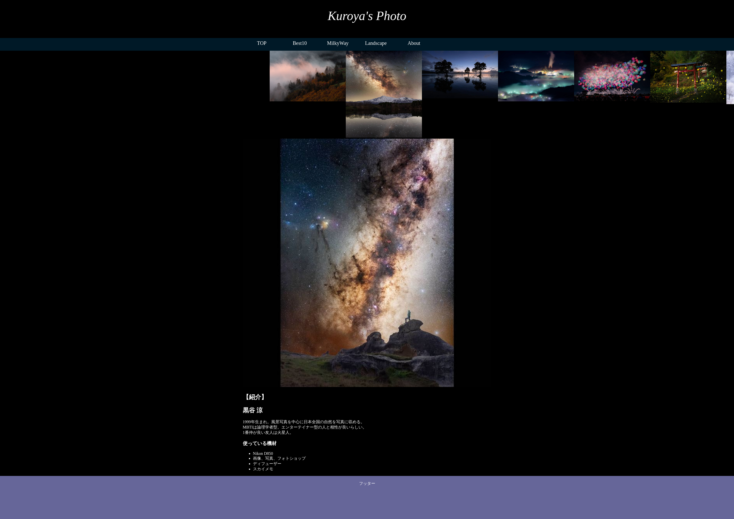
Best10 (300, 43)
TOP (261, 43)
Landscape (376, 43)
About (414, 43)
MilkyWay (338, 43)
